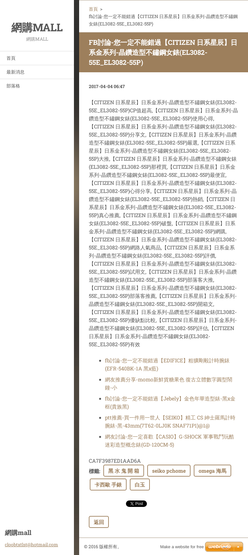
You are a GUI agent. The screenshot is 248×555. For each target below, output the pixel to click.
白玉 (140, 484)
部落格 (13, 86)
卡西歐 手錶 (108, 484)
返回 (99, 522)
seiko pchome (169, 470)
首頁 (11, 58)
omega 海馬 (212, 470)
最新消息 (15, 72)
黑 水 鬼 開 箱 (123, 470)
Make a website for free (182, 546)
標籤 (94, 471)
